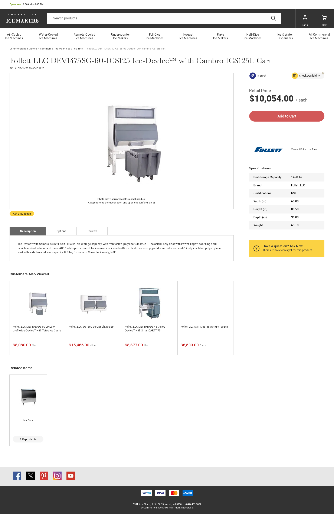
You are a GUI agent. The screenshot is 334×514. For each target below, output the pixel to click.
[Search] (164, 18)
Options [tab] (61, 231)
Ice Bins (78, 48)
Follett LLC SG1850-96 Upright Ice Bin (91, 326)
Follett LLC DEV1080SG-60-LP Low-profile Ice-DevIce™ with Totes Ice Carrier (37, 328)
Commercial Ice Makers (23, 48)
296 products (28, 439)
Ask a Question (22, 213)
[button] (26, 4)
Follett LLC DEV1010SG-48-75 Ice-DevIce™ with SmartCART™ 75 (145, 328)
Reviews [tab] (92, 231)
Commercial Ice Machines (55, 48)
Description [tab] (28, 231)
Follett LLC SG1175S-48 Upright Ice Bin (204, 326)
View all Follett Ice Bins (304, 149)
